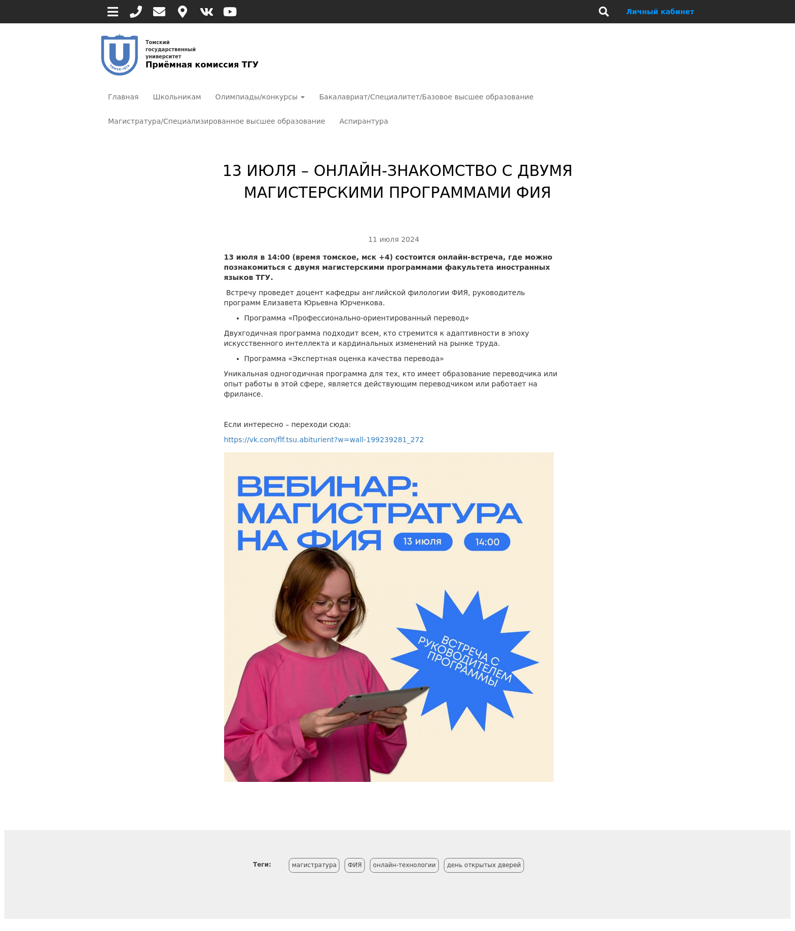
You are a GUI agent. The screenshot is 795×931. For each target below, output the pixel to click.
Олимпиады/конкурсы (260, 97)
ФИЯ (355, 865)
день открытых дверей (484, 865)
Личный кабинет (660, 12)
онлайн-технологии (404, 865)
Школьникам (177, 97)
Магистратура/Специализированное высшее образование (216, 121)
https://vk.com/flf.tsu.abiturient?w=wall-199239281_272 (324, 440)
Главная (123, 97)
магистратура (314, 865)
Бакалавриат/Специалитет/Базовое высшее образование (426, 97)
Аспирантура (363, 121)
